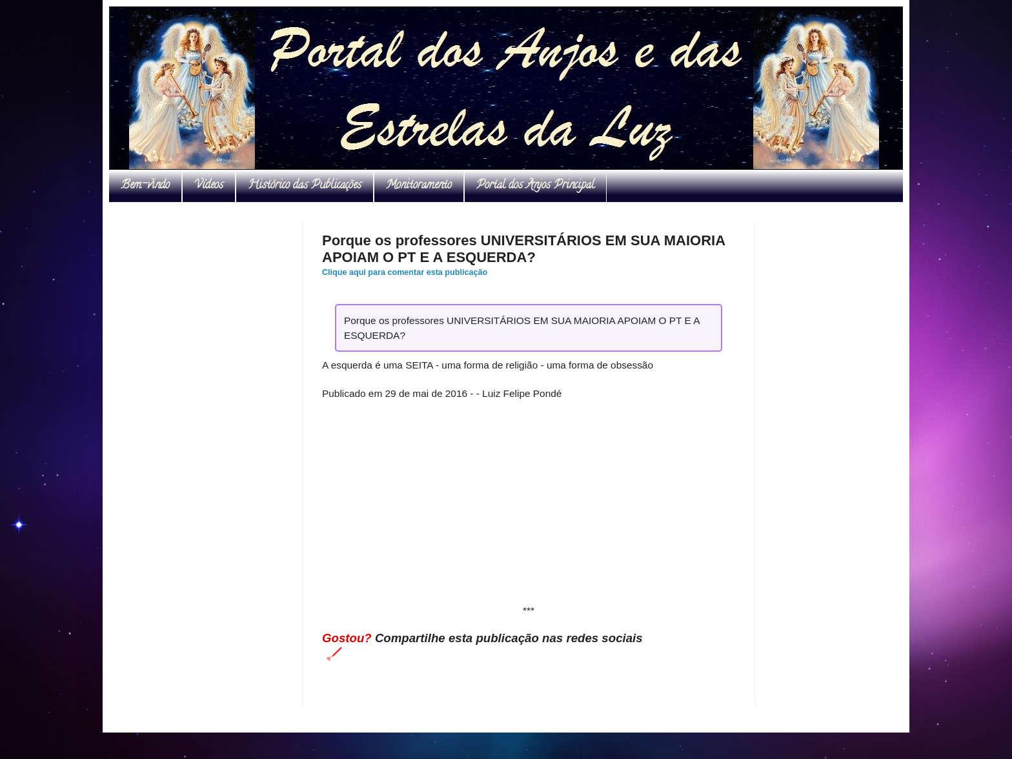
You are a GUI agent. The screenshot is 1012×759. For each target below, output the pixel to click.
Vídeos (208, 186)
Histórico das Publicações (304, 186)
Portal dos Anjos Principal (535, 186)
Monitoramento (419, 186)
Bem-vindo (145, 186)
